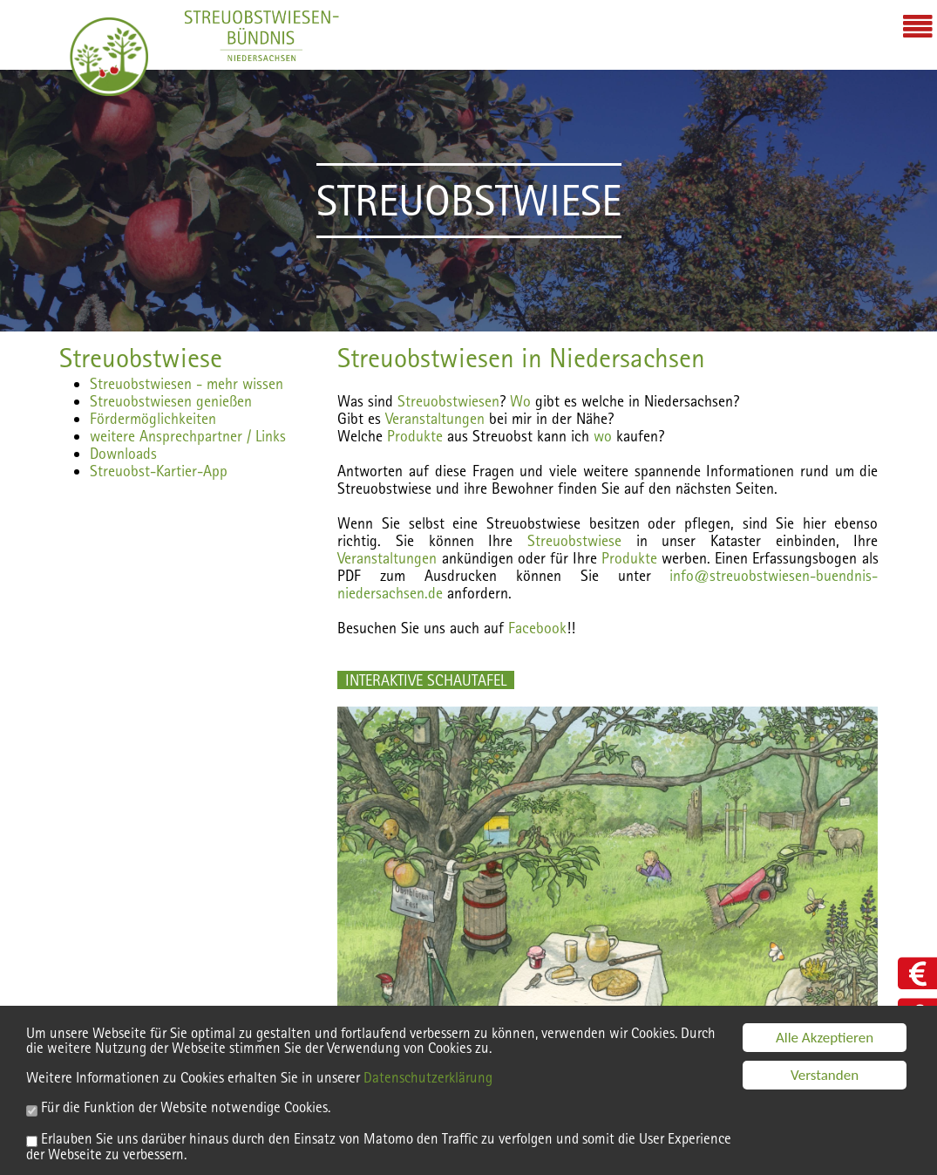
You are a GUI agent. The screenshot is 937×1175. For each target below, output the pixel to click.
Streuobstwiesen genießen (171, 401)
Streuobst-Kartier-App (158, 470)
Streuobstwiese (140, 357)
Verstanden (825, 1078)
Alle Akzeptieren (824, 1040)
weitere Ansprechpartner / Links (188, 436)
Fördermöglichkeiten (153, 418)
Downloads (123, 453)
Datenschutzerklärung (427, 1081)
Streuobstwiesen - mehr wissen (186, 383)
